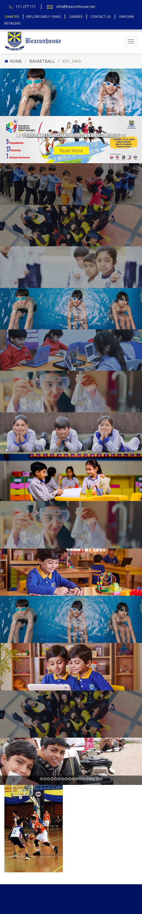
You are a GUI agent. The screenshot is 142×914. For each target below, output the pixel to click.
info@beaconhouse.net (75, 6)
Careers (75, 16)
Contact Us (101, 16)
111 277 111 (26, 6)
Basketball (42, 61)
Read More (71, 150)
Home (16, 61)
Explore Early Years (43, 16)
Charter (12, 16)
